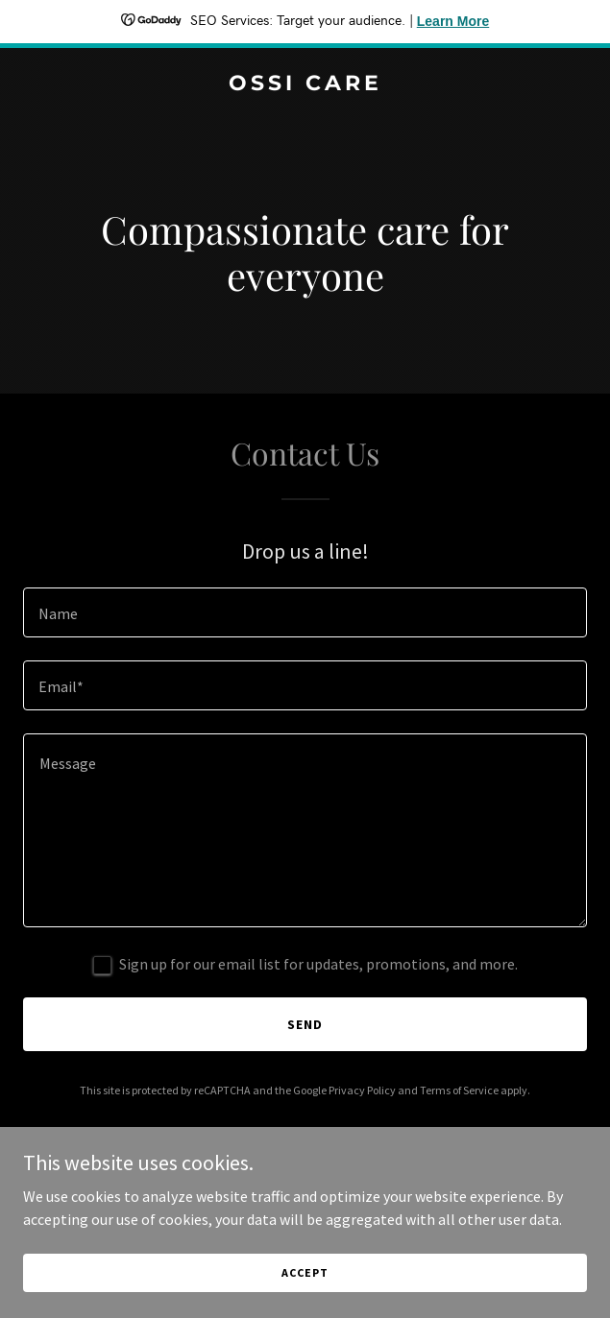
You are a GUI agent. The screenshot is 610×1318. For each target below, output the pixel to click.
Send (305, 1024)
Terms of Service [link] (459, 1090)
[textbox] (305, 612)
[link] (305, 84)
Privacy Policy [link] (362, 1090)
